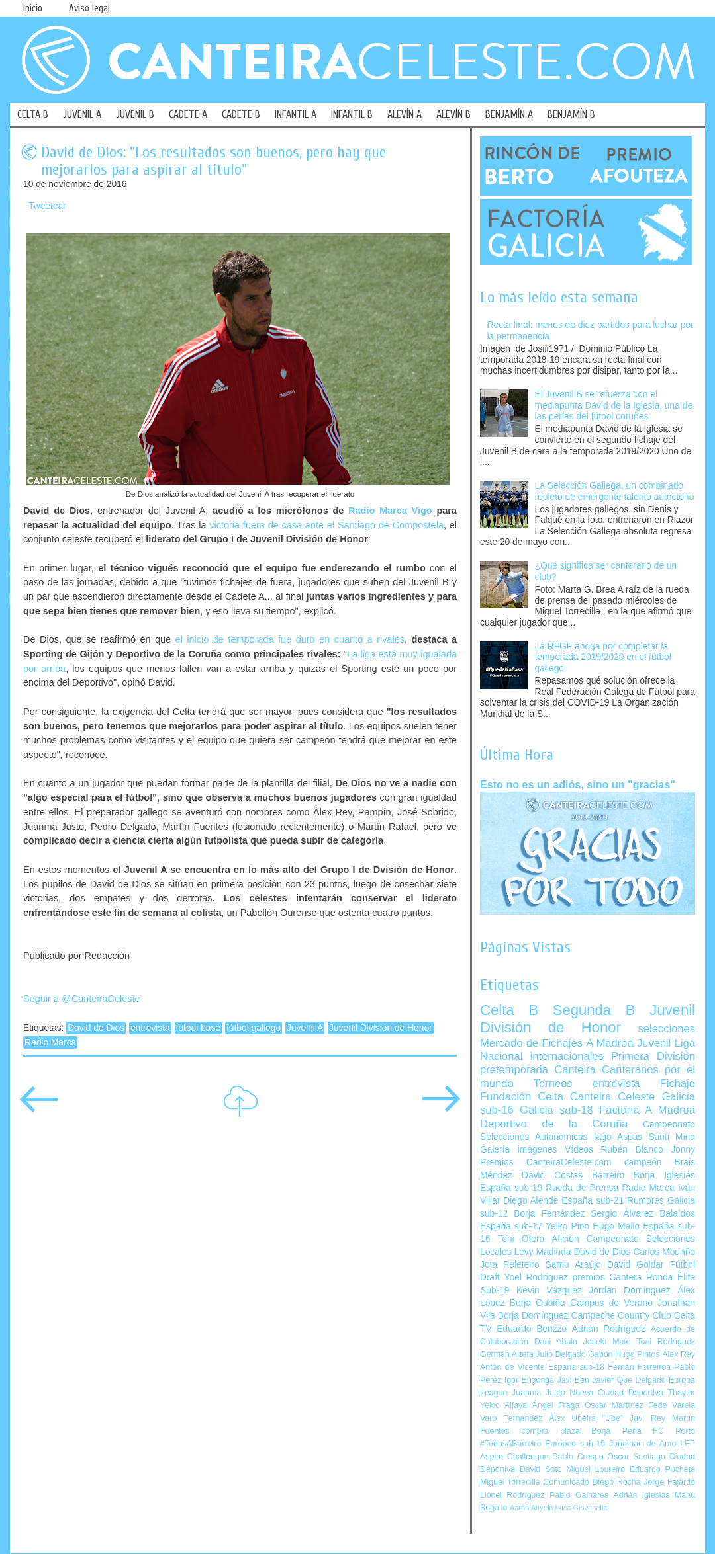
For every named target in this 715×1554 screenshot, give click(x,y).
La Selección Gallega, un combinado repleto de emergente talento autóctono (614, 491)
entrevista (150, 1028)
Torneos (553, 1083)
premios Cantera (607, 1277)
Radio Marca (50, 1042)
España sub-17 (511, 1226)
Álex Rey (678, 1354)
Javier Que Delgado (628, 1380)
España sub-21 (592, 1201)
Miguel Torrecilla (510, 1482)
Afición (565, 1239)
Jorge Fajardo (669, 1482)
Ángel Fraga (556, 1405)
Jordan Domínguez (629, 1290)
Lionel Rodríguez (512, 1495)
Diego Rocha (617, 1482)
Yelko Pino (567, 1226)
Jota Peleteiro (510, 1265)
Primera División (653, 1056)
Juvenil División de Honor (380, 1028)
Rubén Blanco (631, 1150)
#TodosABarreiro (510, 1443)
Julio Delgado (560, 1354)
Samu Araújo (573, 1265)
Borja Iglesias (664, 1175)
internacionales (567, 1056)
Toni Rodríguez (665, 1341)
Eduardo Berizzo (532, 1329)
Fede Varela (671, 1405)
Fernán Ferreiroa (639, 1366)
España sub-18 (576, 1366)
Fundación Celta (521, 1096)
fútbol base (198, 1028)
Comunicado (566, 1482)
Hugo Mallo (616, 1226)
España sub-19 (511, 1188)
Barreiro (608, 1175)
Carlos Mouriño (664, 1252)
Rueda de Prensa (582, 1188)
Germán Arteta (507, 1354)
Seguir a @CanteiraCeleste (81, 998)
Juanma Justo (538, 1392)
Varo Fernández (511, 1418)
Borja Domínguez (533, 1316)
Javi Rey (647, 1418)
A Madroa (610, 1043)
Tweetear (47, 206)
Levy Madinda (542, 1252)
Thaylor (681, 1392)
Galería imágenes (518, 1150)
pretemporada (514, 1069)
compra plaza (550, 1431)
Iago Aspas (618, 1137)
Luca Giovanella (581, 1508)
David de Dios (96, 1028)
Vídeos (579, 1150)
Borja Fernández (549, 1214)
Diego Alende (530, 1201)
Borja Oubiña (537, 1303)
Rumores (645, 1201)
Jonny (683, 1150)
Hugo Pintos (637, 1354)
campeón (643, 1162)
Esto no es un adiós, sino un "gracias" (577, 784)
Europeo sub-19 (575, 1443)
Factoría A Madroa (647, 1110)
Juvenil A (305, 1028)
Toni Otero (520, 1239)
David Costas (552, 1175)
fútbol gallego (253, 1028)
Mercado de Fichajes (531, 1043)
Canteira (575, 1069)
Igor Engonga (529, 1380)
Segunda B (594, 1010)
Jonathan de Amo (642, 1443)
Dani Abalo (555, 1341)
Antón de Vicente (512, 1366)
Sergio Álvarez (622, 1214)
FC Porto (674, 1431)
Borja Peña (616, 1431)
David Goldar (635, 1265)
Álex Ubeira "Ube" (586, 1418)
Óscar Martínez (614, 1405)
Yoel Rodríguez (536, 1277)
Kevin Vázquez (549, 1290)
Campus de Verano (611, 1303)
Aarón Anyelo (531, 1508)
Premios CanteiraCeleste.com (546, 1162)
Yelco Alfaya (503, 1405)
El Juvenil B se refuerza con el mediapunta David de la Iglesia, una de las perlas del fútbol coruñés (614, 405)
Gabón (600, 1354)
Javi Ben (573, 1380)
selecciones (666, 1028)
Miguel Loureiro (595, 1469)
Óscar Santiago (636, 1456)
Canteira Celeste (612, 1096)
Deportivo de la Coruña (554, 1124)
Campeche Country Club (621, 1316)
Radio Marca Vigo (390, 510)
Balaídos (677, 1214)
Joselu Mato (607, 1341)
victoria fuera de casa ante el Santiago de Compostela (326, 525)
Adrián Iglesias (642, 1495)
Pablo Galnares (578, 1495)
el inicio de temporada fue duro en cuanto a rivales (290, 639)
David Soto (541, 1469)
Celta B (509, 1010)
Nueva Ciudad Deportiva (616, 1392)
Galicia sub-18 (556, 1110)
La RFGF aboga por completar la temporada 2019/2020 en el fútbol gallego (603, 657)
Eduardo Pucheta (662, 1469)
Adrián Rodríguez (608, 1329)
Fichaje (677, 1083)
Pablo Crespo (577, 1456)
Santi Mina (671, 1137)
